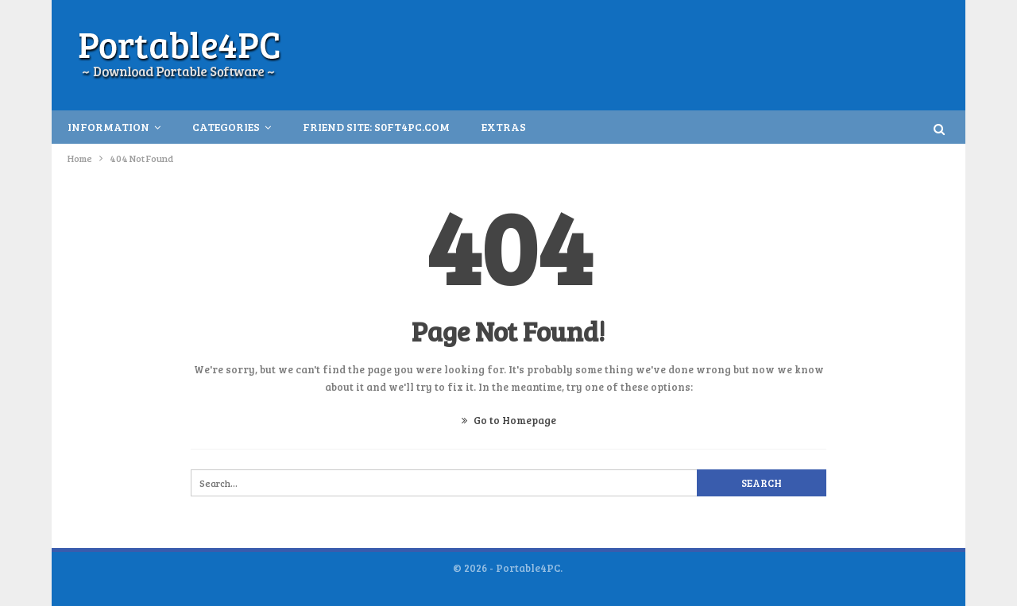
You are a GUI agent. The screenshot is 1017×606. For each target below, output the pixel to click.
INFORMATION (108, 126)
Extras (503, 126)
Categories (226, 126)
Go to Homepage (509, 420)
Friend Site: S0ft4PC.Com (376, 126)
